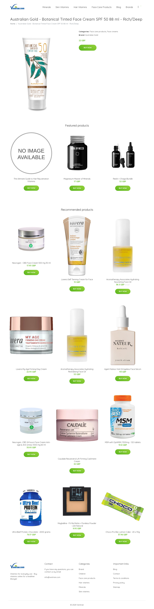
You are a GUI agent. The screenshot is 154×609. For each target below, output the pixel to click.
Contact (116, 574)
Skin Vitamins (62, 7)
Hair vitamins (84, 583)
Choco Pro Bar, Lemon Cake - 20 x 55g (123, 532)
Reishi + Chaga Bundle (123, 179)
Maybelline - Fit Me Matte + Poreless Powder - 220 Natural (77, 524)
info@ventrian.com (52, 577)
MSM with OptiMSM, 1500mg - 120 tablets (123, 442)
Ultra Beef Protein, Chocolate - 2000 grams (31, 532)
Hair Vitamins (80, 7)
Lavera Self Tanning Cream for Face (77, 279)
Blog (118, 7)
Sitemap (116, 587)
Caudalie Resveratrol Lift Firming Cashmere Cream (77, 460)
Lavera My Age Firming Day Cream (31, 369)
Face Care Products (102, 7)
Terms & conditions (121, 578)
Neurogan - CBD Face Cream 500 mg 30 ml (31, 263)
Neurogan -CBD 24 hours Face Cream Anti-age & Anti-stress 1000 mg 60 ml (31, 443)
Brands (129, 7)
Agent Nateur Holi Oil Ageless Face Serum (122, 369)
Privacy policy (119, 583)
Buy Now (88, 48)
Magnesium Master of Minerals (77, 179)
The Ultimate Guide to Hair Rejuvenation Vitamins (31, 180)
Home (12, 24)
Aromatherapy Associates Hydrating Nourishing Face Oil (122, 280)
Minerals (46, 7)
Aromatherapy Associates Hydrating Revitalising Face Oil (77, 370)
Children (82, 574)
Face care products (98, 31)
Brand (81, 569)
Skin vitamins (84, 591)
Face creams (112, 31)
